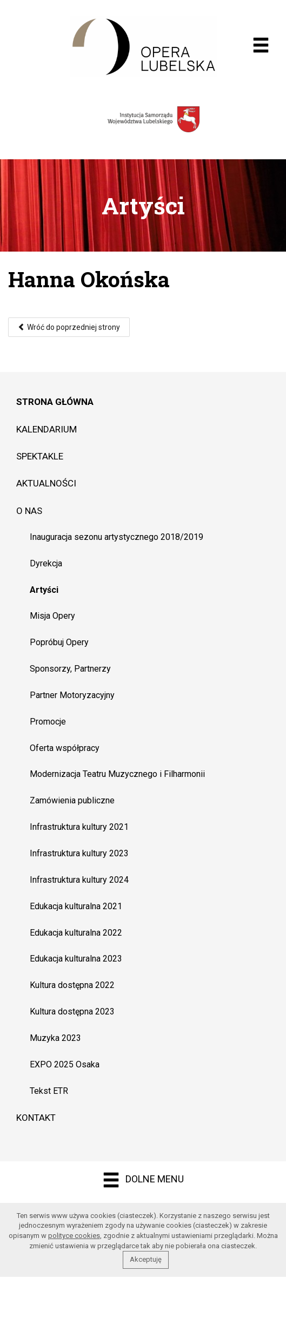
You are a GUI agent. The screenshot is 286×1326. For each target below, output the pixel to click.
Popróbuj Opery (59, 642)
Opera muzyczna (143, 46)
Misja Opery (52, 616)
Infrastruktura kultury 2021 (79, 827)
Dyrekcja (46, 563)
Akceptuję (146, 1259)
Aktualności (46, 483)
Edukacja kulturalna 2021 (76, 906)
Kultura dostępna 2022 (72, 985)
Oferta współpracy (64, 748)
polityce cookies (74, 1236)
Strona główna (55, 401)
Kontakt (36, 1117)
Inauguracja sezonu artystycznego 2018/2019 (116, 537)
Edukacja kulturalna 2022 (76, 933)
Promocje (48, 721)
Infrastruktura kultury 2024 (79, 880)
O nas (29, 510)
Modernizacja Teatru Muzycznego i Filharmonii (117, 774)
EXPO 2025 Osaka (64, 1064)
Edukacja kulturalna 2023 (76, 958)
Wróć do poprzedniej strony (69, 327)
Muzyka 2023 (55, 1038)
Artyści (44, 590)
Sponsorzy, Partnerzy (70, 669)
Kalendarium (46, 429)
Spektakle (39, 456)
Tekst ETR (49, 1091)
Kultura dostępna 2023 (72, 1011)
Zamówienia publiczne (72, 800)
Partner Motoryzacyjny (72, 695)
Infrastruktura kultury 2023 (79, 853)
